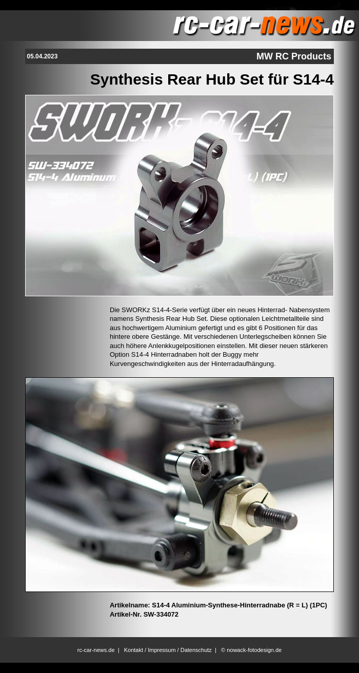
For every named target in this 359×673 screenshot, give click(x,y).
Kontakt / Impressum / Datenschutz (168, 650)
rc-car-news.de (96, 650)
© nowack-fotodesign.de (251, 650)
